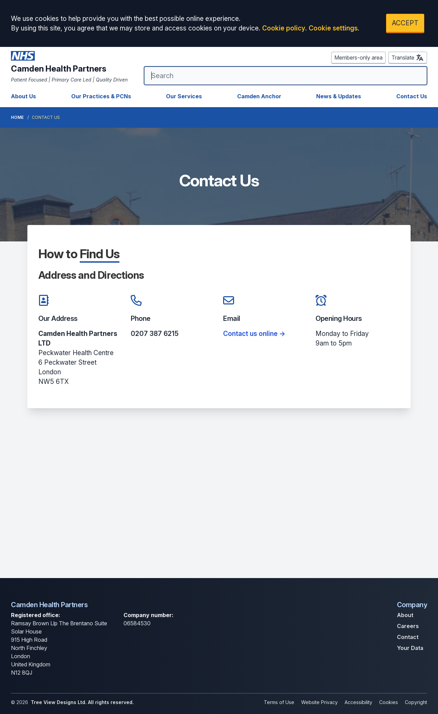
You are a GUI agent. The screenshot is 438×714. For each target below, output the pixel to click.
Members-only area (358, 57)
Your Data (410, 647)
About (405, 615)
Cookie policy (283, 28)
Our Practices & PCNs (101, 96)
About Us (23, 96)
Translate (407, 57)
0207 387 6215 (155, 333)
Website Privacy (319, 702)
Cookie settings (333, 28)
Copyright (416, 702)
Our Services (184, 96)
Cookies (388, 702)
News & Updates (338, 96)
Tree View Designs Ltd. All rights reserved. (82, 702)
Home (17, 117)
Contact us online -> (254, 333)
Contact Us (411, 96)
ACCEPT (405, 23)
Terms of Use (279, 702)
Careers (408, 626)
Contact (407, 637)
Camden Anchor (259, 96)
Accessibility (358, 702)
